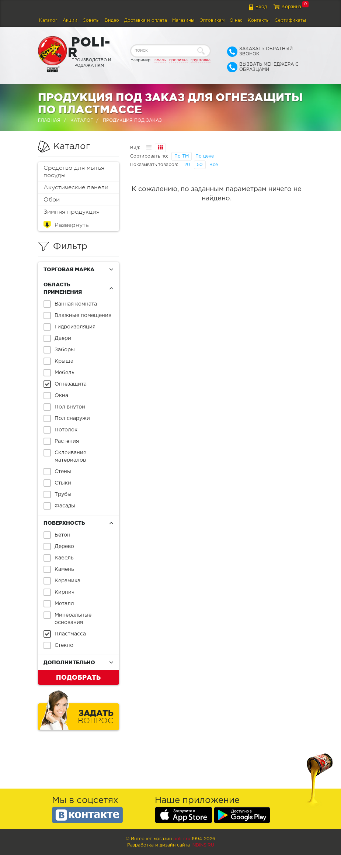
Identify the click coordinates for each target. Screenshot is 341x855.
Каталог (48, 20)
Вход (261, 7)
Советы (91, 20)
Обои (52, 199)
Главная (49, 120)
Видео (112, 20)
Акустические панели (76, 187)
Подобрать (78, 677)
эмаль (160, 60)
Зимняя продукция (72, 211)
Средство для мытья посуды (74, 172)
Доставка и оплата (145, 20)
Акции (70, 20)
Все (213, 165)
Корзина (291, 7)
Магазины (183, 20)
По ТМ (181, 156)
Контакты (258, 20)
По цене (204, 156)
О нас (236, 20)
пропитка (178, 60)
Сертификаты (290, 20)
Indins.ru (202, 845)
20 (187, 165)
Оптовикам (212, 20)
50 (200, 165)
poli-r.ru (181, 839)
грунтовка (200, 60)
